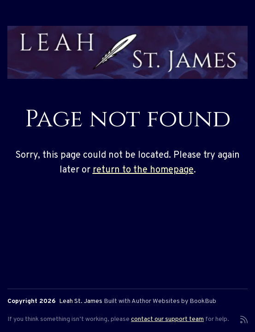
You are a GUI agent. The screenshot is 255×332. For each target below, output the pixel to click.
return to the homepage (143, 170)
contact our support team (167, 319)
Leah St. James (80, 301)
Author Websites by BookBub (173, 301)
